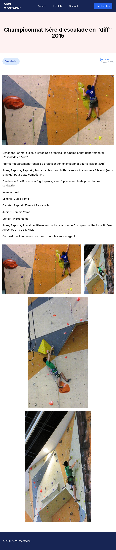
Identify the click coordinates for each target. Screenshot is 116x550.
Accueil (42, 6)
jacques (104, 59)
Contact (73, 6)
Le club (57, 6)
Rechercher (103, 6)
